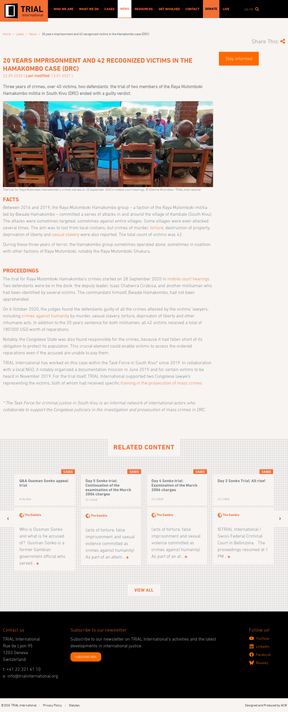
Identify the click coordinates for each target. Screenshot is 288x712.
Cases (109, 9)
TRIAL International (24, 705)
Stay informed (238, 58)
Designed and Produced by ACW (266, 705)
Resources (144, 9)
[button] (8, 519)
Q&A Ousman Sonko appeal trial (43, 483)
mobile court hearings (188, 278)
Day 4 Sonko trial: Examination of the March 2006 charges (174, 485)
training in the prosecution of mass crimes (161, 382)
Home (7, 34)
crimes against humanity (45, 315)
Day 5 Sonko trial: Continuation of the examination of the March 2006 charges (108, 487)
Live (226, 9)
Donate (211, 9)
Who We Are (63, 9)
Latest (20, 34)
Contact (192, 9)
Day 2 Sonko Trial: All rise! (242, 480)
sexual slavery (65, 234)
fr (251, 9)
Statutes (74, 705)
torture (156, 227)
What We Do (89, 9)
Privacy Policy (52, 705)
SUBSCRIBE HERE (86, 657)
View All (144, 590)
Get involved (169, 9)
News (124, 9)
